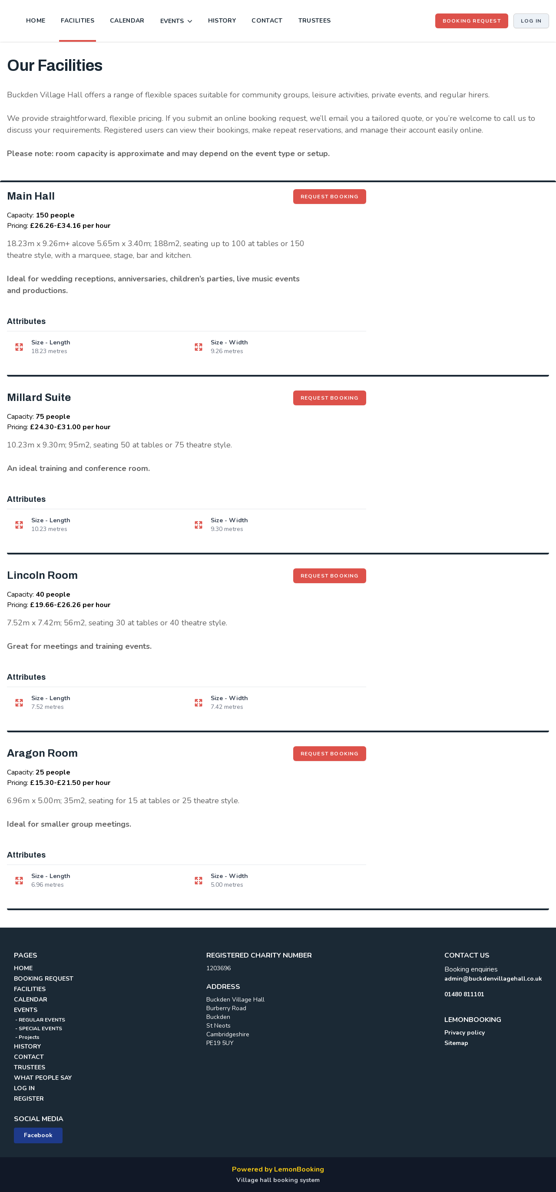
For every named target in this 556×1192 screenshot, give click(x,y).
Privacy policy (464, 1032)
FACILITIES (77, 21)
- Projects (27, 1037)
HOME (35, 21)
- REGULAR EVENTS (39, 1019)
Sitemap (456, 1043)
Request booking (333, 196)
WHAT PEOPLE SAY (43, 1078)
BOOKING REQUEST (472, 20)
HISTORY (222, 21)
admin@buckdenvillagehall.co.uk (493, 979)
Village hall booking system (278, 1180)
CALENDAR (127, 21)
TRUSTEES (314, 21)
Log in (531, 20)
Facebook (38, 1135)
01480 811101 (464, 994)
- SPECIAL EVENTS (38, 1028)
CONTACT (267, 21)
